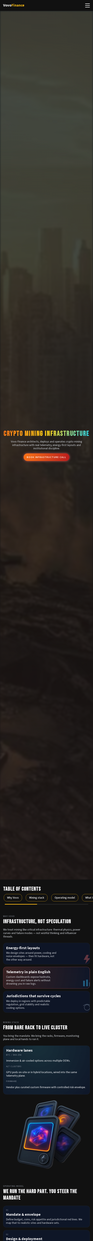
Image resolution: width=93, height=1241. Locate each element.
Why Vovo (13, 898)
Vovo (13, 5)
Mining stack (36, 898)
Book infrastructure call (45, 457)
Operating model (65, 898)
